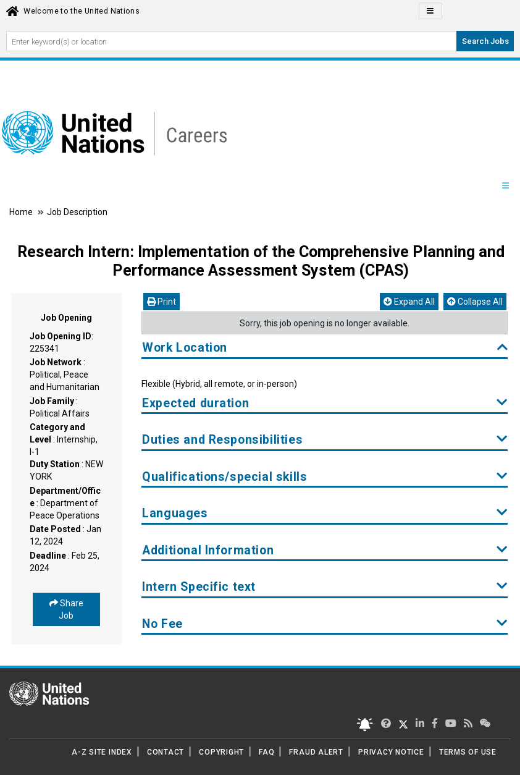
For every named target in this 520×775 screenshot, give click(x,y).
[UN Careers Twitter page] (386, 723)
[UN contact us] (485, 723)
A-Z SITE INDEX (102, 752)
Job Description (77, 212)
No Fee (325, 624)
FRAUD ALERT (316, 752)
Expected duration (325, 403)
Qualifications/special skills (325, 477)
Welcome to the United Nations (81, 11)
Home (22, 212)
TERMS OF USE (468, 752)
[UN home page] (49, 693)
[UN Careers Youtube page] (450, 723)
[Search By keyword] (231, 41)
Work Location (325, 348)
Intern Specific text (325, 587)
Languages (325, 513)
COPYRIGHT (221, 752)
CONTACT (165, 752)
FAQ (266, 752)
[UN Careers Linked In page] (420, 723)
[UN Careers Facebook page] (435, 723)
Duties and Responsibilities (325, 440)
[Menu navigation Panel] (505, 186)
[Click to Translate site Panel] (430, 10)
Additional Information (325, 550)
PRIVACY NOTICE (391, 752)
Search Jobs (485, 41)
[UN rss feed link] (468, 723)
